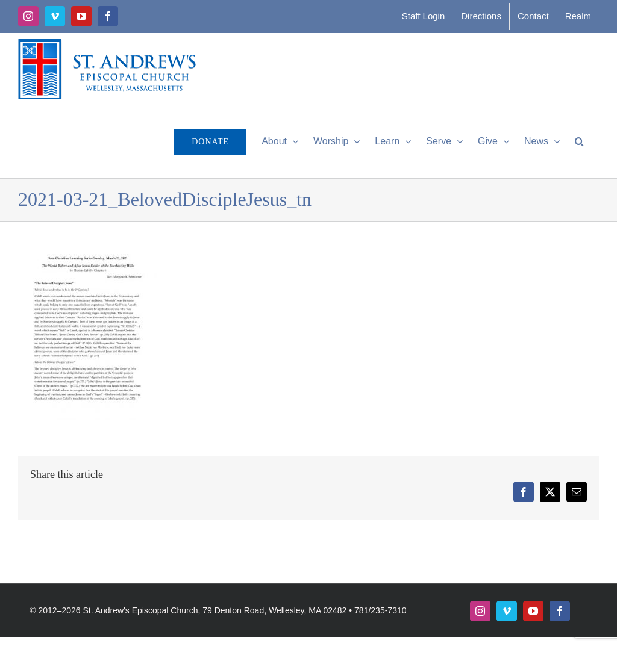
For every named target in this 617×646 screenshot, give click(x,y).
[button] (579, 141)
